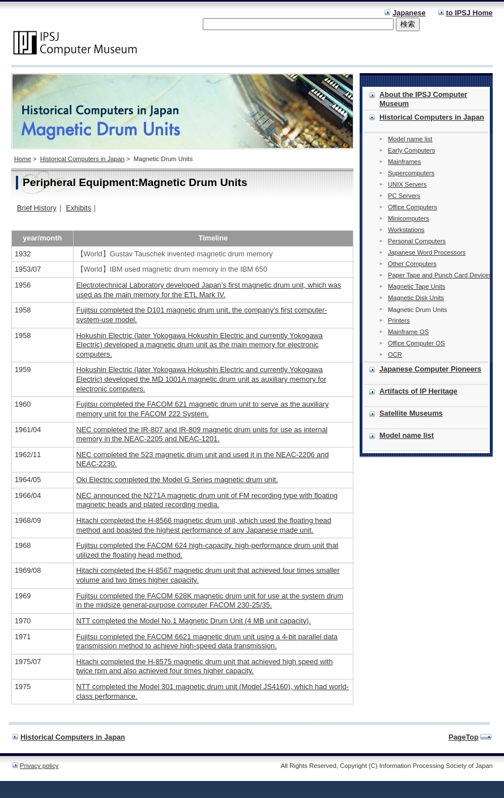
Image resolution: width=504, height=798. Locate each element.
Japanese (408, 13)
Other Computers (412, 263)
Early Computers (411, 150)
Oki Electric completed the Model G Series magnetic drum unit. (177, 479)
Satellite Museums (411, 413)
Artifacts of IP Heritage (418, 391)
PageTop (464, 737)
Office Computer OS (416, 343)
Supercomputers (411, 173)
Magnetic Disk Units (416, 297)
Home (22, 158)
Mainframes (404, 161)
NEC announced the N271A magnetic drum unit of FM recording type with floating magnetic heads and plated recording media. (207, 500)
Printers (399, 320)
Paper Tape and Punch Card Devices (440, 275)
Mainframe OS (408, 331)
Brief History (37, 208)
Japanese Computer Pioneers (430, 369)
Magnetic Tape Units (416, 286)
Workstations (406, 229)
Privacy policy (39, 765)
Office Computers (412, 207)
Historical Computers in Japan (82, 158)
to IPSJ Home (469, 13)
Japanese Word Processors (426, 252)
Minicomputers (408, 218)
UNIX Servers (407, 184)
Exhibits (78, 208)
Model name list (410, 139)
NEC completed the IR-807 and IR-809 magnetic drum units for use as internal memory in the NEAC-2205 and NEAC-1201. (202, 434)
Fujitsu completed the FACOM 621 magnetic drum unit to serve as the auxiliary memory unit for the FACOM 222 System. (202, 409)
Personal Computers (417, 241)
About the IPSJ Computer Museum (423, 99)
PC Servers (404, 195)
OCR (395, 354)
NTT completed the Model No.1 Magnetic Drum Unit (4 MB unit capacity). (193, 621)
